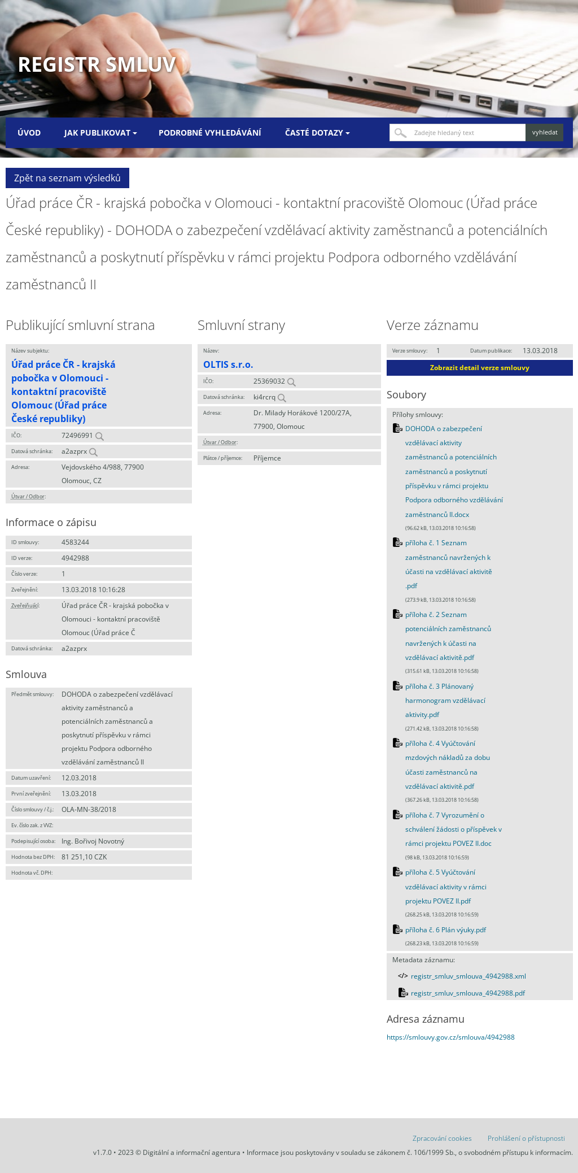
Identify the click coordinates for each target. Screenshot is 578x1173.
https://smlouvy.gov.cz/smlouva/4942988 (451, 1037)
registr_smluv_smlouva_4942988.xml (468, 976)
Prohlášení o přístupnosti (526, 1138)
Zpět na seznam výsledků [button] (67, 178)
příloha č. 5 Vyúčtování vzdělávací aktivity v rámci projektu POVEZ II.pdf (446, 886)
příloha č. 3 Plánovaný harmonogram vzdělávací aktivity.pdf (445, 700)
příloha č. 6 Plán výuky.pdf (445, 930)
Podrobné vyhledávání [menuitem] (210, 132)
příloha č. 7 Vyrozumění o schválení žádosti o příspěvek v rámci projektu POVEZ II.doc (453, 829)
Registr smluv (96, 64)
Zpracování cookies (442, 1138)
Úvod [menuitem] (29, 132)
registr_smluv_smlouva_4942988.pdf (468, 993)
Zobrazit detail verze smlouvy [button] (479, 367)
